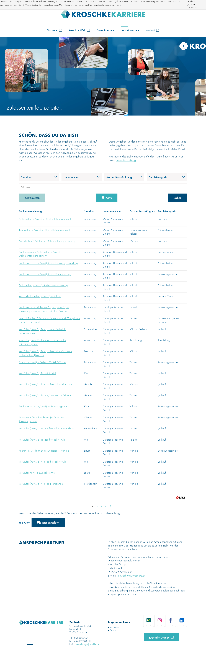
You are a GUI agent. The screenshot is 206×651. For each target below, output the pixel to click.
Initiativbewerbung (126, 160)
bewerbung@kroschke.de (132, 575)
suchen (178, 198)
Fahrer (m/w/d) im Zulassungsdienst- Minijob (44, 450)
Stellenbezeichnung (30, 211)
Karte (106, 198)
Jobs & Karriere (130, 30)
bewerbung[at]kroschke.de (87, 644)
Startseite (54, 30)
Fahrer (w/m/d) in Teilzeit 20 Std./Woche (42, 362)
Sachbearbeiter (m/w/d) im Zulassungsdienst (44, 406)
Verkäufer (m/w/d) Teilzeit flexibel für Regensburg (46, 428)
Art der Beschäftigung (142, 211)
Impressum (114, 627)
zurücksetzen (32, 198)
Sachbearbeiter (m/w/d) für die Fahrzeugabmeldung (48, 263)
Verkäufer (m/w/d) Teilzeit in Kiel (37, 373)
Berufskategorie (167, 211)
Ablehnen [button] (191, 2)
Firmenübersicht (105, 30)
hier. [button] (122, 5)
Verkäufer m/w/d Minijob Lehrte (37, 472)
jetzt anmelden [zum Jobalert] (50, 522)
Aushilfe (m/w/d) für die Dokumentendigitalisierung (47, 241)
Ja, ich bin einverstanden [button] (193, 6)
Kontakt (152, 30)
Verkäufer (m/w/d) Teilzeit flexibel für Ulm (42, 439)
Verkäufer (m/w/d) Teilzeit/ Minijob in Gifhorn (45, 395)
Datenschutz (115, 630)
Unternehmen (111, 211)
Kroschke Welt (79, 30)
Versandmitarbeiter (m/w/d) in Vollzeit (40, 296)
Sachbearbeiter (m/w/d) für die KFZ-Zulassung (45, 274)
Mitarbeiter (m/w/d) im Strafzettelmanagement (45, 219)
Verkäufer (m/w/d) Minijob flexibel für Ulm (42, 461)
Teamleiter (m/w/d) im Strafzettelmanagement (44, 230)
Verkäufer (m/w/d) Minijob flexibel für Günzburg (46, 384)
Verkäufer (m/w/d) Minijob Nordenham (41, 483)
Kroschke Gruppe (159, 637)
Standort (89, 211)
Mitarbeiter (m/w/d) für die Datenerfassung (43, 285)
